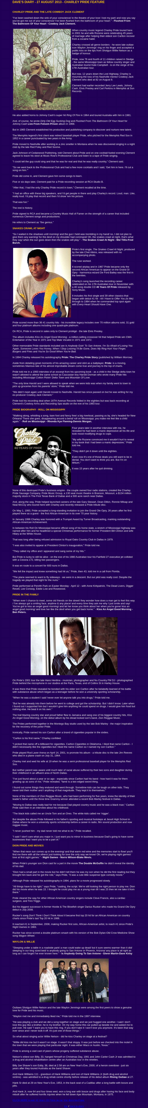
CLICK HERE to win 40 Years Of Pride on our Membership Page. (49, 1100)
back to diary (77, 1106)
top (66, 1106)
